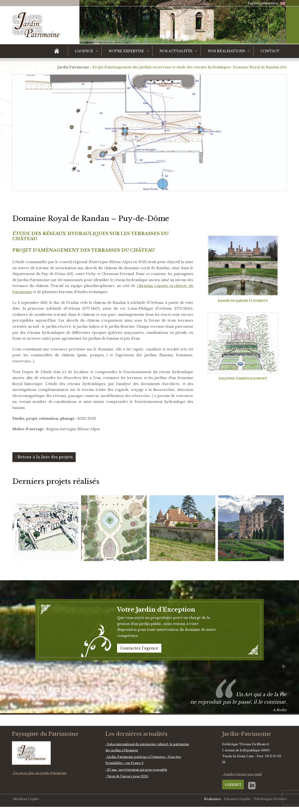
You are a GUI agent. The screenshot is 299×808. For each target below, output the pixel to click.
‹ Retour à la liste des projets (44, 457)
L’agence (84, 51)
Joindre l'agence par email (243, 774)
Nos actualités (176, 51)
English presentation (263, 3)
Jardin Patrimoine (73, 67)
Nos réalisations (226, 51)
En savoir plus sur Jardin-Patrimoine (40, 773)
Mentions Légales (26, 799)
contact (233, 784)
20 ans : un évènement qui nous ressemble (137, 769)
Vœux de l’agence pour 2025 (127, 776)
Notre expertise (126, 51)
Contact (270, 51)
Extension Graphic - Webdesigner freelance (255, 799)
